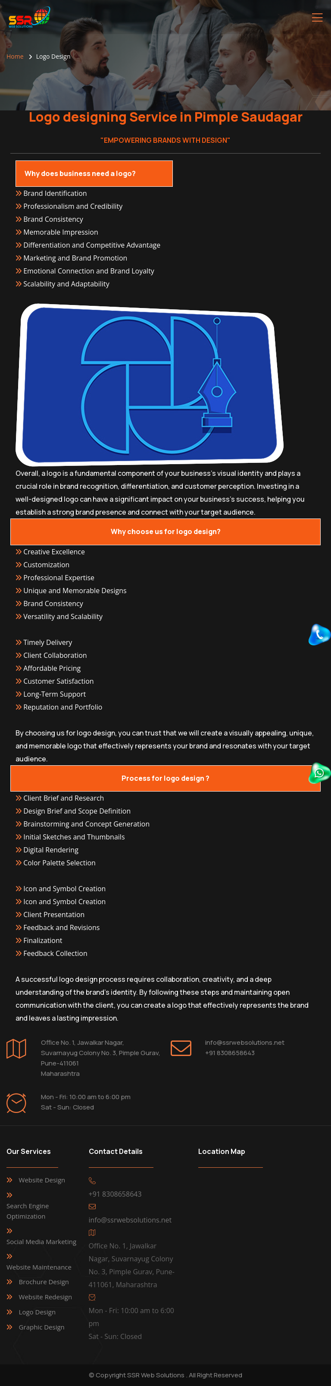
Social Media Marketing (41, 1241)
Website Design (42, 1179)
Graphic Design (42, 1327)
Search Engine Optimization (27, 1210)
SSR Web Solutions (155, 1375)
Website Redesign (45, 1296)
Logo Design (37, 1311)
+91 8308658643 (230, 1052)
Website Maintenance (39, 1267)
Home (15, 56)
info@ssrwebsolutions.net (244, 1042)
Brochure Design (44, 1281)
